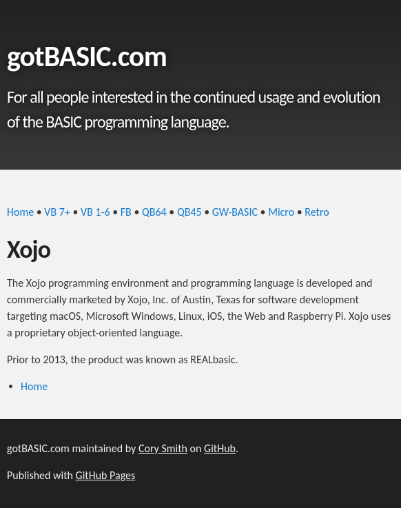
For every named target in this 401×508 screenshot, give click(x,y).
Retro (317, 212)
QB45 (189, 212)
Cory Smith (162, 448)
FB (126, 212)
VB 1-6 (95, 212)
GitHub (220, 448)
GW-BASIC (235, 212)
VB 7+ (57, 212)
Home (20, 212)
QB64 (154, 212)
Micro (281, 212)
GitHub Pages (106, 475)
